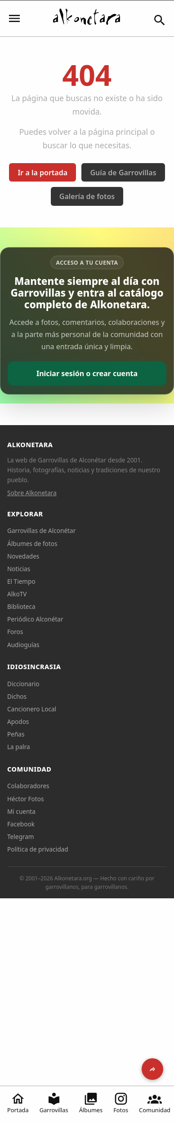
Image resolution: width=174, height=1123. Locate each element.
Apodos (18, 721)
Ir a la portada (42, 173)
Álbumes (91, 1103)
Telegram (20, 836)
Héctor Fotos (25, 799)
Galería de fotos (87, 196)
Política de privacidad (37, 849)
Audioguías (23, 644)
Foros (15, 631)
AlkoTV (17, 594)
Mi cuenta (21, 811)
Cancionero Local (31, 709)
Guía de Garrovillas (123, 173)
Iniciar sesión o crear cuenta (87, 373)
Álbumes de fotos (32, 543)
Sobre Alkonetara (32, 492)
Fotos (120, 1103)
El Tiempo (21, 581)
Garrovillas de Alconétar (41, 530)
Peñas (15, 734)
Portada (18, 1103)
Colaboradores (28, 785)
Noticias (18, 568)
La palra (18, 746)
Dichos (17, 696)
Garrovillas (54, 1103)
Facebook (21, 824)
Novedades (23, 556)
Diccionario (23, 683)
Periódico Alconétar (35, 619)
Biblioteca (21, 606)
